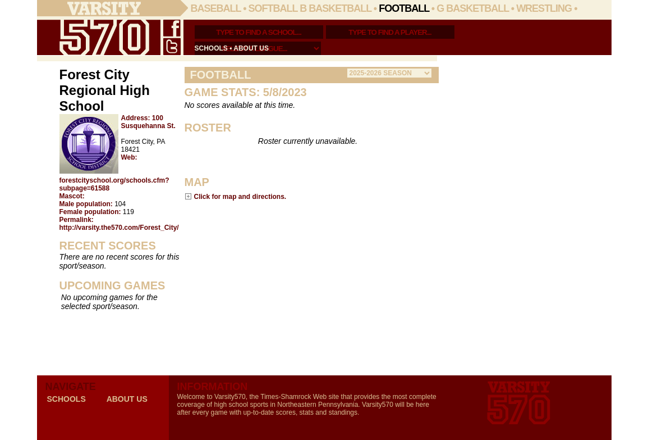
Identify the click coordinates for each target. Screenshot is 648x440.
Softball (273, 8)
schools (211, 48)
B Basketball (335, 8)
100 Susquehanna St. (148, 122)
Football (404, 8)
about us (251, 48)
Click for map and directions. (240, 196)
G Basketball (472, 8)
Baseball (216, 8)
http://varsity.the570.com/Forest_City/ (119, 228)
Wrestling (544, 8)
